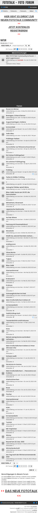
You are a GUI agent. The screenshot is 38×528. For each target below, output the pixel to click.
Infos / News (16, 64)
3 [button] (21, 49)
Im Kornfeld (10, 127)
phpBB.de (34, 510)
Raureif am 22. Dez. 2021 (15, 442)
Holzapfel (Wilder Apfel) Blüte (17, 187)
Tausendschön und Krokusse (17, 321)
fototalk (20, 60)
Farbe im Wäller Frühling (15, 177)
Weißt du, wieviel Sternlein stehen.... (20, 236)
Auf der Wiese (11, 217)
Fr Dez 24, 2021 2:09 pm (30, 459)
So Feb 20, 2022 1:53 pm (28, 281)
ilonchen (20, 140)
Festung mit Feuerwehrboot (17, 224)
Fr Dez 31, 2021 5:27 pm (29, 437)
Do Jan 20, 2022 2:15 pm (28, 390)
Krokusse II (10, 279)
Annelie (19, 459)
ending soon (11, 244)
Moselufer (10, 231)
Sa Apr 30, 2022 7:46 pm (28, 135)
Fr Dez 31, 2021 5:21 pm (29, 444)
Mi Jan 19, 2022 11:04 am (28, 396)
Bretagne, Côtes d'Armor (15, 116)
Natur (3, 40)
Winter (8, 435)
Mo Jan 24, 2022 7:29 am (28, 366)
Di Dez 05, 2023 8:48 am (28, 111)
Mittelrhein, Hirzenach (14, 203)
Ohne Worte (10, 252)
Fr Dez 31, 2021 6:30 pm (30, 418)
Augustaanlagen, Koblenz (16, 122)
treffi (18, 254)
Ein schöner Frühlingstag (15, 162)
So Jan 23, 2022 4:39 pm (28, 375)
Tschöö (9, 422)
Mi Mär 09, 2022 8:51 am (28, 233)
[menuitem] (5, 7)
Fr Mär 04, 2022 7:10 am (28, 261)
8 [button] (29, 49)
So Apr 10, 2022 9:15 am (28, 179)
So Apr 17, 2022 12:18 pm (28, 157)
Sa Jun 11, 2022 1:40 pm (29, 129)
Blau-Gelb (10, 265)
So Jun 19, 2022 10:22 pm (28, 124)
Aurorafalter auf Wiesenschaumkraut (20, 147)
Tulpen (8, 259)
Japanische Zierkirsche (15, 209)
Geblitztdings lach (13, 313)
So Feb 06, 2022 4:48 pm (28, 341)
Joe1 (18, 117)
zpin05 (19, 184)
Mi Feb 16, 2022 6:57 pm (28, 295)
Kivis (8, 329)
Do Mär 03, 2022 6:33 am (28, 267)
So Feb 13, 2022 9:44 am (28, 302)
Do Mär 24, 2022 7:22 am (28, 205)
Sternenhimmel (12, 270)
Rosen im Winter (12, 109)
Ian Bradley (34, 506)
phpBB (17, 508)
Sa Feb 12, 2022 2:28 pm (30, 315)
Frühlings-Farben (12, 139)
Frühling (9, 170)
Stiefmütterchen (12, 379)
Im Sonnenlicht (12, 305)
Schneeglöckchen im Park (16, 294)
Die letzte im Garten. (14, 364)
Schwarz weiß (11, 356)
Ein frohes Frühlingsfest (15, 155)
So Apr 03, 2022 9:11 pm (28, 189)
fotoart (19, 129)
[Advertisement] (19, 85)
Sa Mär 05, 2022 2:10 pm (28, 254)
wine (18, 111)
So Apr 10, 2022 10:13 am (30, 172)
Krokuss (9, 285)
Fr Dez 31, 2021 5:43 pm (29, 424)
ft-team (10, 43)
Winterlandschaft (13, 448)
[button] (14, 49)
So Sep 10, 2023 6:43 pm (28, 117)
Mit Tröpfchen (11, 429)
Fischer (9, 394)
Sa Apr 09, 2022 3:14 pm (30, 184)
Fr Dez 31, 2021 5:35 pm (29, 431)
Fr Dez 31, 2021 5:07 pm (29, 450)
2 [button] (19, 49)
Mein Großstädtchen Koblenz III (18, 300)
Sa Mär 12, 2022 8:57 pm (28, 226)
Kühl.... (8, 408)
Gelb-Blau (10, 134)
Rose (8, 388)
